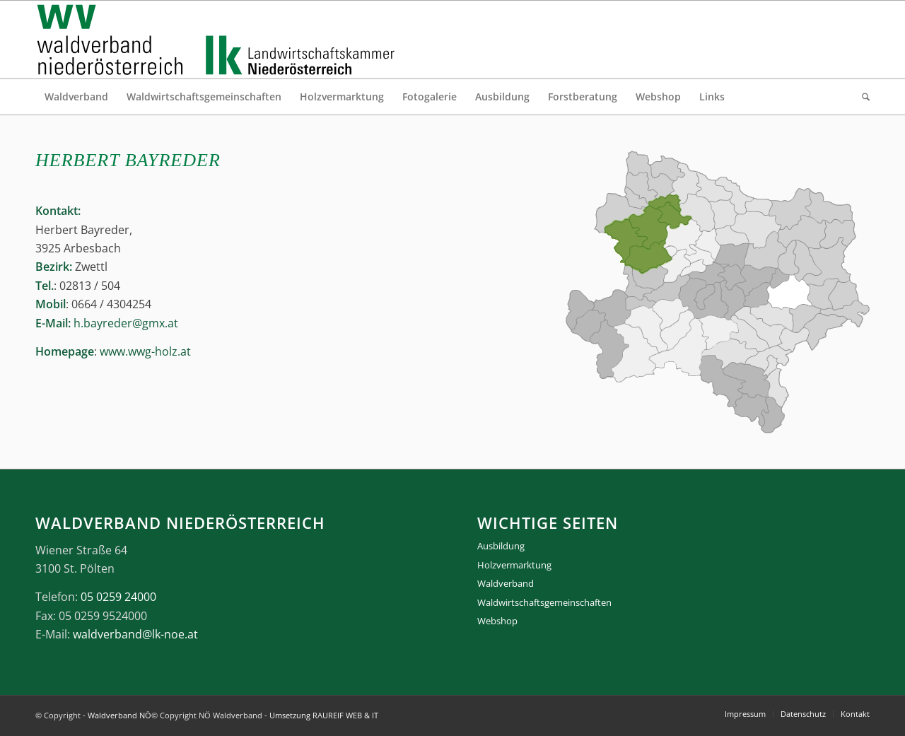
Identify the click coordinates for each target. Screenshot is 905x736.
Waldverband (505, 583)
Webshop (497, 620)
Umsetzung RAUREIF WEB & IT (323, 715)
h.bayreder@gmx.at (126, 323)
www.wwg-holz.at (145, 351)
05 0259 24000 (118, 596)
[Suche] (861, 97)
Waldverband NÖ (119, 715)
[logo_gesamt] (218, 39)
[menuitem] (76, 97)
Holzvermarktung (514, 565)
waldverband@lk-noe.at (135, 634)
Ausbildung (501, 545)
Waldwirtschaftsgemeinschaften (544, 602)
